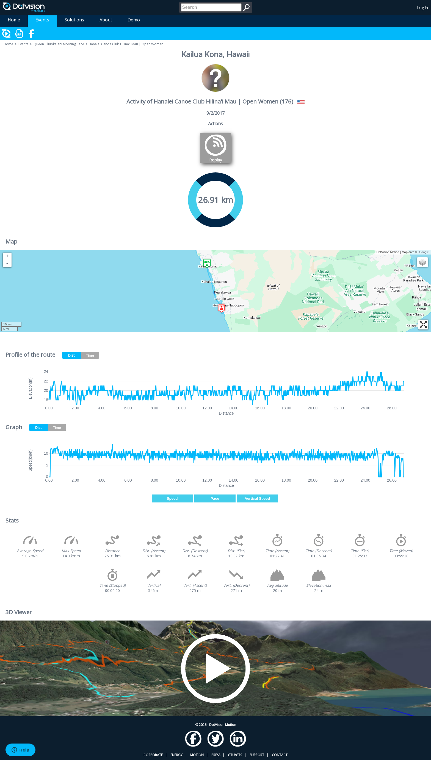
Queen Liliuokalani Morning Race (59, 44)
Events (42, 20)
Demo (134, 20)
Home (14, 20)
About (106, 20)
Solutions (74, 20)
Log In (422, 7)
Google (424, 252)
